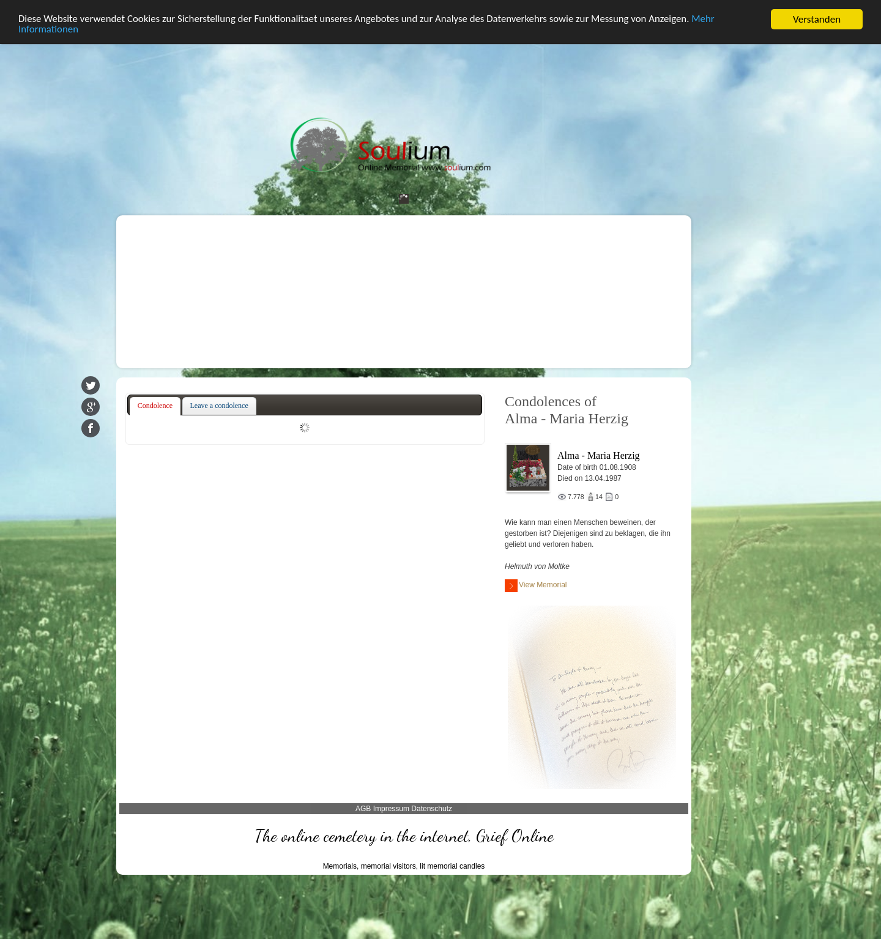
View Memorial (536, 585)
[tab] (155, 406)
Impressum (391, 808)
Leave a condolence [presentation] (219, 405)
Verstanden (817, 19)
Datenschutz (431, 808)
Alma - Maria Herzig (598, 455)
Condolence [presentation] (155, 405)
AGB (363, 808)
